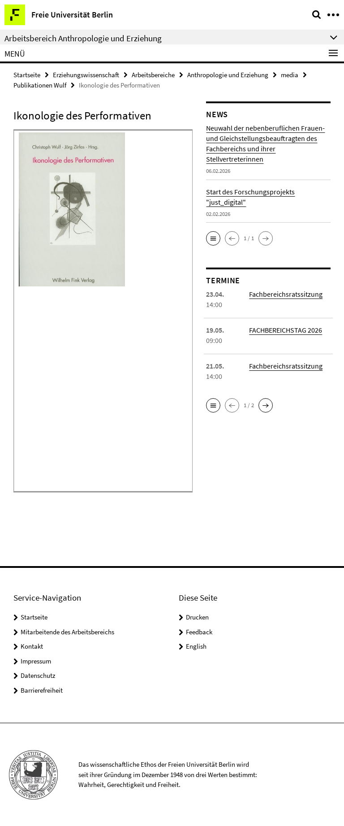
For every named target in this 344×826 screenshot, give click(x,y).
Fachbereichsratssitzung (285, 294)
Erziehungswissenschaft (86, 74)
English (196, 646)
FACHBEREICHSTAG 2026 (285, 329)
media (289, 74)
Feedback (199, 632)
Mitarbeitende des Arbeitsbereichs (67, 632)
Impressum (36, 661)
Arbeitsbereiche (153, 74)
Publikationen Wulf (39, 85)
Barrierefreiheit (42, 690)
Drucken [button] (197, 617)
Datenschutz (38, 675)
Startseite (26, 74)
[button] (213, 238)
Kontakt (32, 646)
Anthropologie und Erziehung (227, 74)
